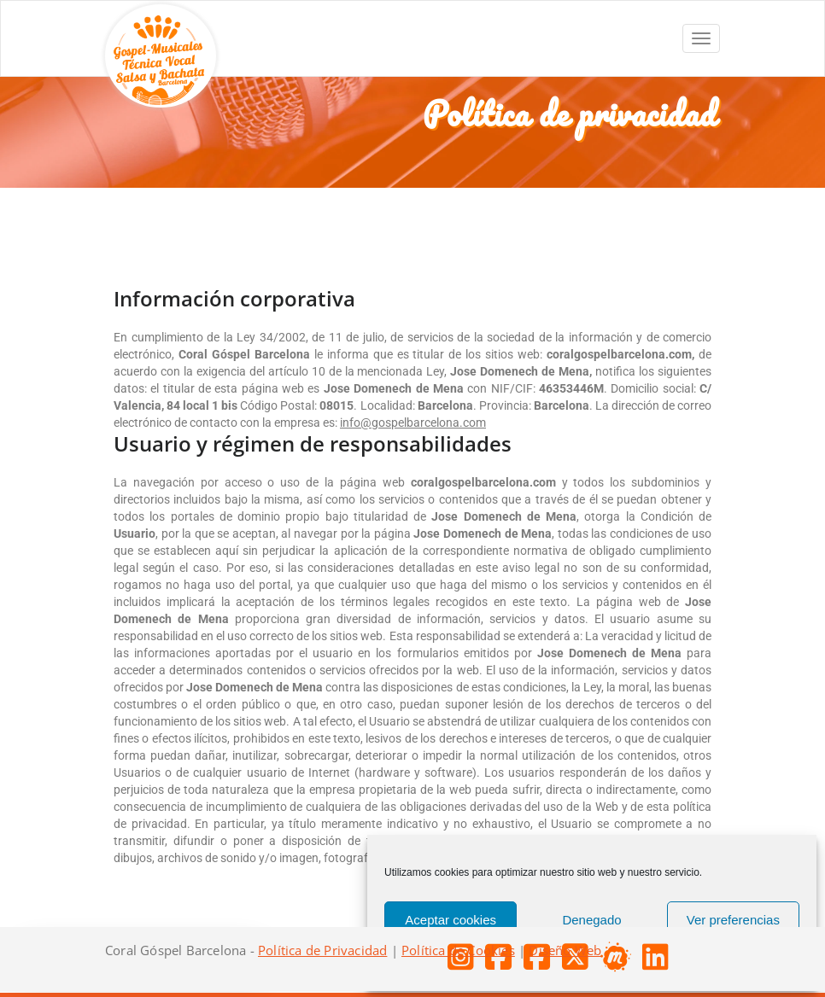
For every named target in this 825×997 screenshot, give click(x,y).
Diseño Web (565, 950)
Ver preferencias (733, 919)
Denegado (591, 919)
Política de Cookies (458, 950)
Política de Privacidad (322, 950)
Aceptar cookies (450, 919)
